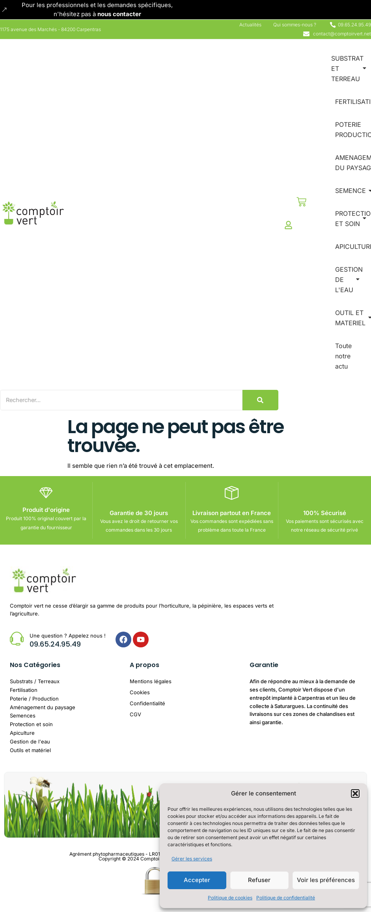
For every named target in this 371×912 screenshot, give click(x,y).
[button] (355, 793)
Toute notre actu (343, 356)
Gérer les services (192, 859)
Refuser (259, 880)
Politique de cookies (230, 898)
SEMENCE (352, 191)
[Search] (124, 400)
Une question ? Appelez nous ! (68, 635)
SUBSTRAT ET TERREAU (348, 68)
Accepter (197, 880)
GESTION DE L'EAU (349, 279)
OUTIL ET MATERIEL (351, 318)
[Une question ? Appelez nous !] (17, 638)
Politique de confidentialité (285, 898)
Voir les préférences (326, 880)
